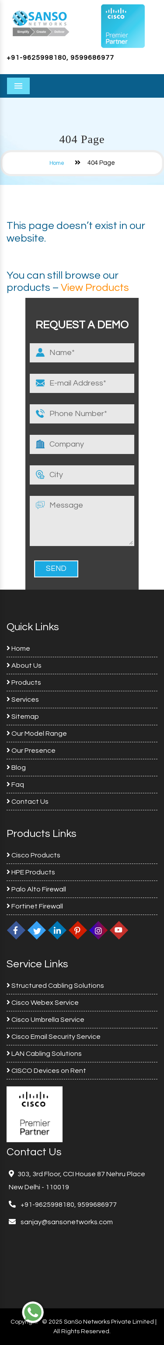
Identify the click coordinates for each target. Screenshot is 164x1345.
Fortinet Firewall (35, 906)
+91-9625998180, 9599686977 (60, 57)
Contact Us (28, 801)
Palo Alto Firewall (36, 889)
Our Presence (31, 750)
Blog (16, 767)
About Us (24, 665)
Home (56, 163)
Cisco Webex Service (43, 1002)
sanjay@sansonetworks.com (66, 1222)
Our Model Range (37, 733)
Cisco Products (33, 855)
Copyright (24, 1322)
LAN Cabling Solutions (44, 1053)
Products (24, 682)
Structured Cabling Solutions (55, 985)
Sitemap (23, 716)
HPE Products (31, 872)
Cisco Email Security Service (54, 1036)
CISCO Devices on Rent (46, 1070)
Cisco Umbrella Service (45, 1019)
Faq (15, 784)
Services (23, 699)
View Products (95, 287)
